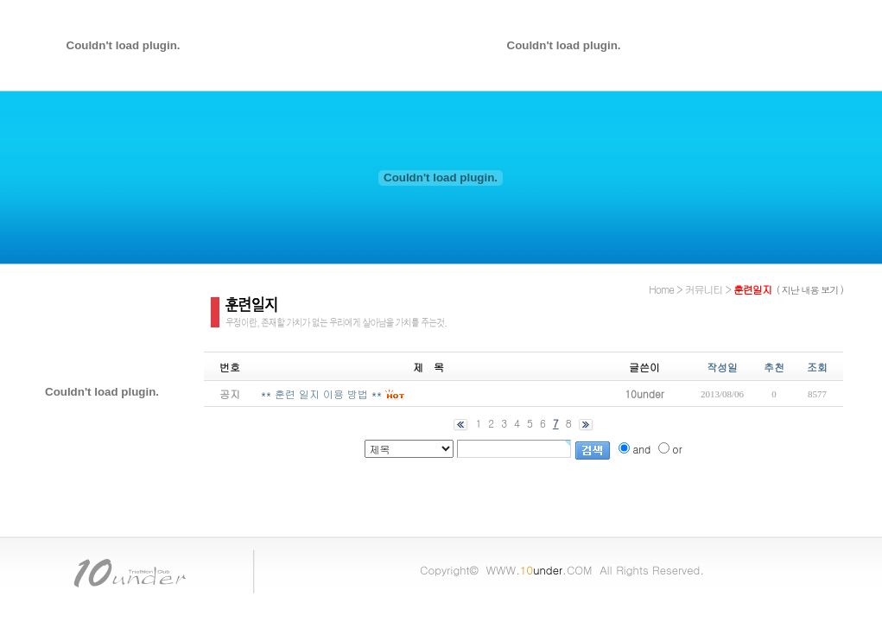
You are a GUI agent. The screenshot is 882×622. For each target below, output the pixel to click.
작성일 (722, 366)
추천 (774, 366)
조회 (817, 366)
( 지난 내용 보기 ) (810, 289)
